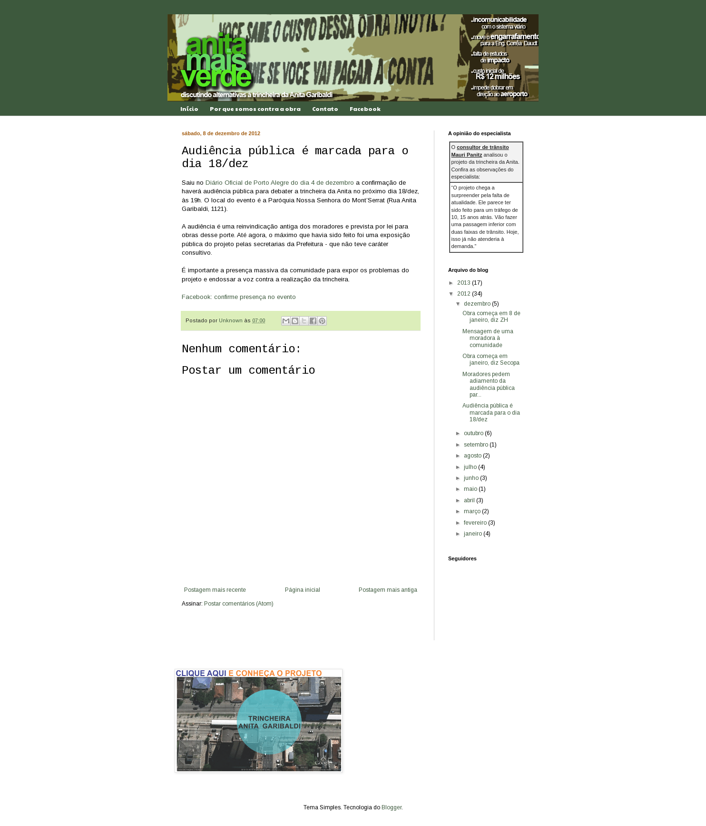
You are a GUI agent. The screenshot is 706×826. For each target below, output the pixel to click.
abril (470, 500)
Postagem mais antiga (388, 590)
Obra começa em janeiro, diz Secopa (491, 359)
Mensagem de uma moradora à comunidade (487, 338)
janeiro (473, 533)
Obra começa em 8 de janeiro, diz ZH (491, 316)
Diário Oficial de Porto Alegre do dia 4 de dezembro (280, 182)
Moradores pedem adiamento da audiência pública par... (488, 384)
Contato (325, 108)
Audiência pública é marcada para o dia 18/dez (491, 412)
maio (471, 489)
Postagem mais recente (215, 590)
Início (189, 108)
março (473, 511)
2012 (464, 293)
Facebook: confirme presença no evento (239, 296)
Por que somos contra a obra (255, 108)
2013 (464, 282)
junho (472, 478)
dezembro (478, 303)
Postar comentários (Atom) (239, 603)
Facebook (365, 108)
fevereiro (476, 522)
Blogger (392, 807)
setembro (477, 444)
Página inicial (302, 590)
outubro (474, 433)
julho (471, 467)
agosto (473, 455)
